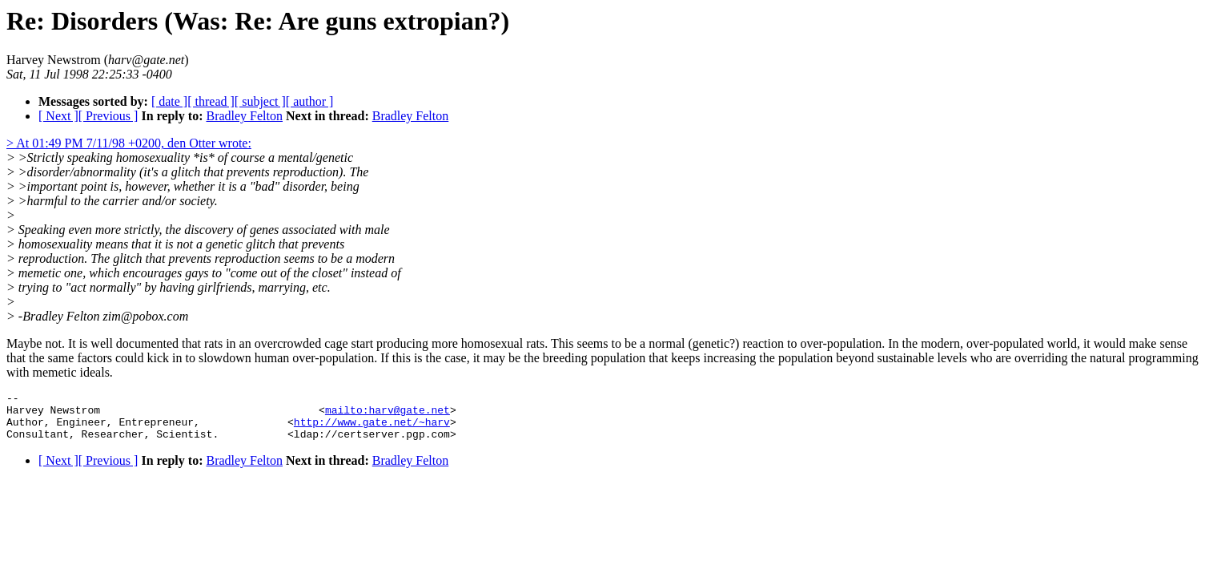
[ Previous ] (108, 116)
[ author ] (310, 101)
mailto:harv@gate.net (387, 414)
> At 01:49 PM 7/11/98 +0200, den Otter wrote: (128, 143)
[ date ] (169, 101)
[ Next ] (58, 116)
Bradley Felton (244, 116)
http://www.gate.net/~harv (372, 429)
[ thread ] (211, 101)
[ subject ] (260, 101)
